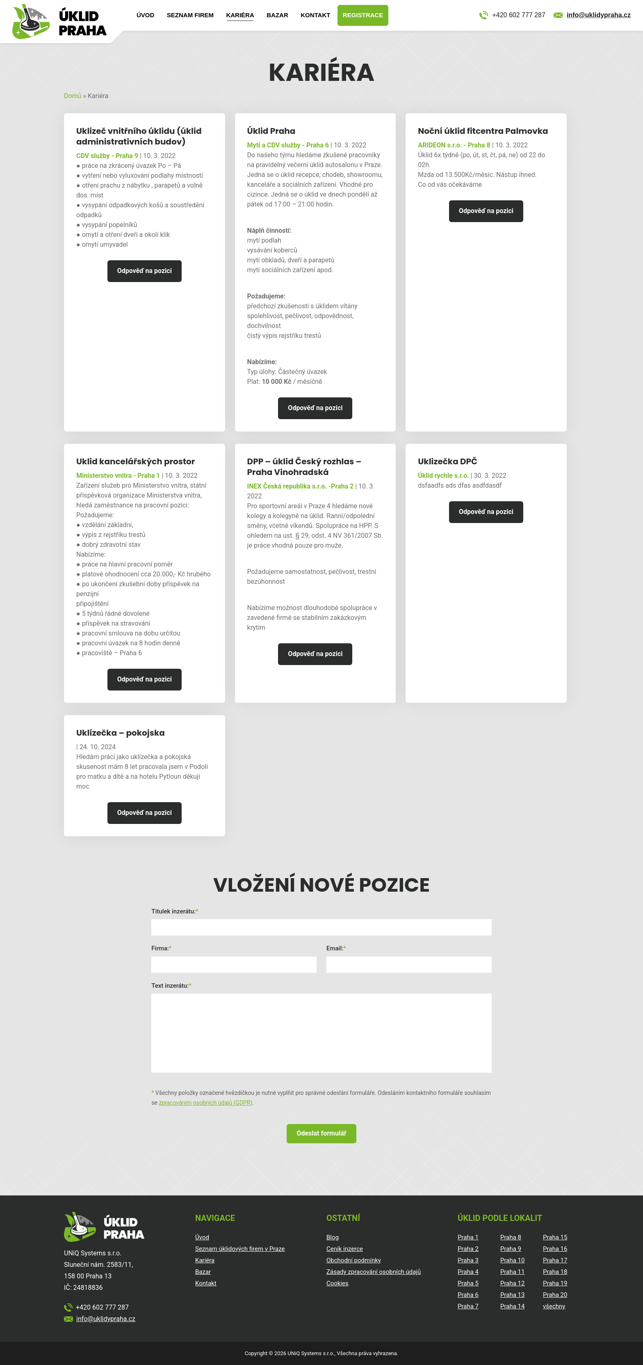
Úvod (145, 14)
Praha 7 (468, 1306)
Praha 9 (510, 1249)
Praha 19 (555, 1283)
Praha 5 (468, 1283)
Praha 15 (555, 1237)
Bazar (277, 14)
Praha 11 (512, 1272)
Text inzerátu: (170, 985)
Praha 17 (555, 1260)
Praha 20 (555, 1294)
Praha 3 (468, 1260)
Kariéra (240, 14)
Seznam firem (190, 14)
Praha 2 (468, 1249)
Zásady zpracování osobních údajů (373, 1272)
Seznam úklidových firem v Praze (240, 1249)
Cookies (337, 1283)
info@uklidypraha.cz (599, 14)
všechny (554, 1306)
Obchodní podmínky (353, 1260)
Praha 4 (468, 1272)
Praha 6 (468, 1294)
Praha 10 (512, 1260)
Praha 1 (468, 1237)
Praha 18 (555, 1272)
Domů (72, 96)
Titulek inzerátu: (173, 911)
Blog (332, 1237)
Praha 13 (512, 1294)
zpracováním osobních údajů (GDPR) (205, 1102)
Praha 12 (512, 1283)
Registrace (363, 14)
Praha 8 (510, 1237)
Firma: (160, 948)
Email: (334, 948)
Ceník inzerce (344, 1249)
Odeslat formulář (321, 1133)
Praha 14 (512, 1306)
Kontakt (315, 14)
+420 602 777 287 (518, 14)
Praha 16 (555, 1249)
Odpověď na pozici (144, 271)
